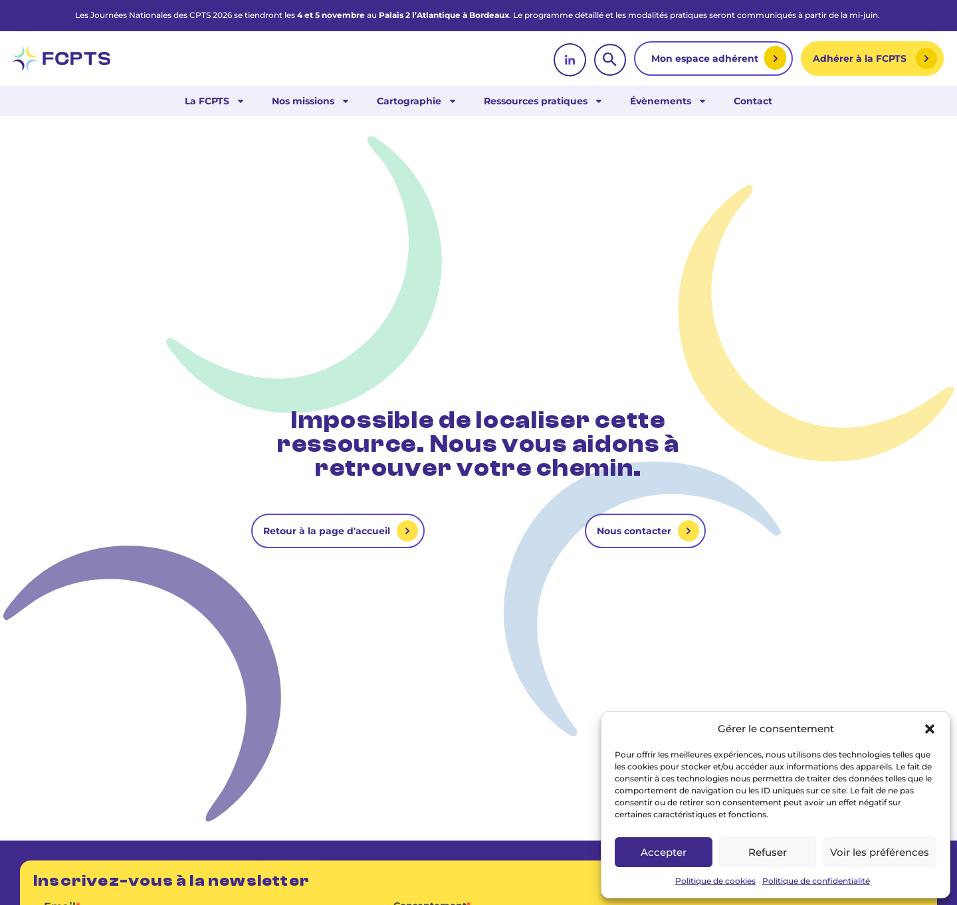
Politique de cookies (715, 881)
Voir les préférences (879, 852)
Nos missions (311, 101)
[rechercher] (610, 60)
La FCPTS (215, 101)
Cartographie (417, 101)
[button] (929, 729)
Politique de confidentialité (816, 881)
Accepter (664, 852)
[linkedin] (570, 59)
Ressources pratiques (543, 101)
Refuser (767, 852)
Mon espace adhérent (706, 58)
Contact (753, 101)
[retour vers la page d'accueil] (61, 58)
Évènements (668, 101)
